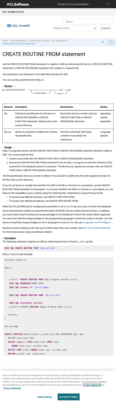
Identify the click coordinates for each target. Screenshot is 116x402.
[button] (2, 86)
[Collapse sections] (103, 42)
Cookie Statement (92, 385)
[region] (58, 386)
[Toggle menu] (111, 12)
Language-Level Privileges (96, 222)
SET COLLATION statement (97, 227)
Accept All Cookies (68, 397)
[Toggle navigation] (107, 4)
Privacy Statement (12, 388)
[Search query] (88, 21)
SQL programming (19, 40)
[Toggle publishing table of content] (111, 42)
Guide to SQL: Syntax (39, 40)
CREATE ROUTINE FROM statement (18, 43)
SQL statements (59, 40)
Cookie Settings (44, 397)
